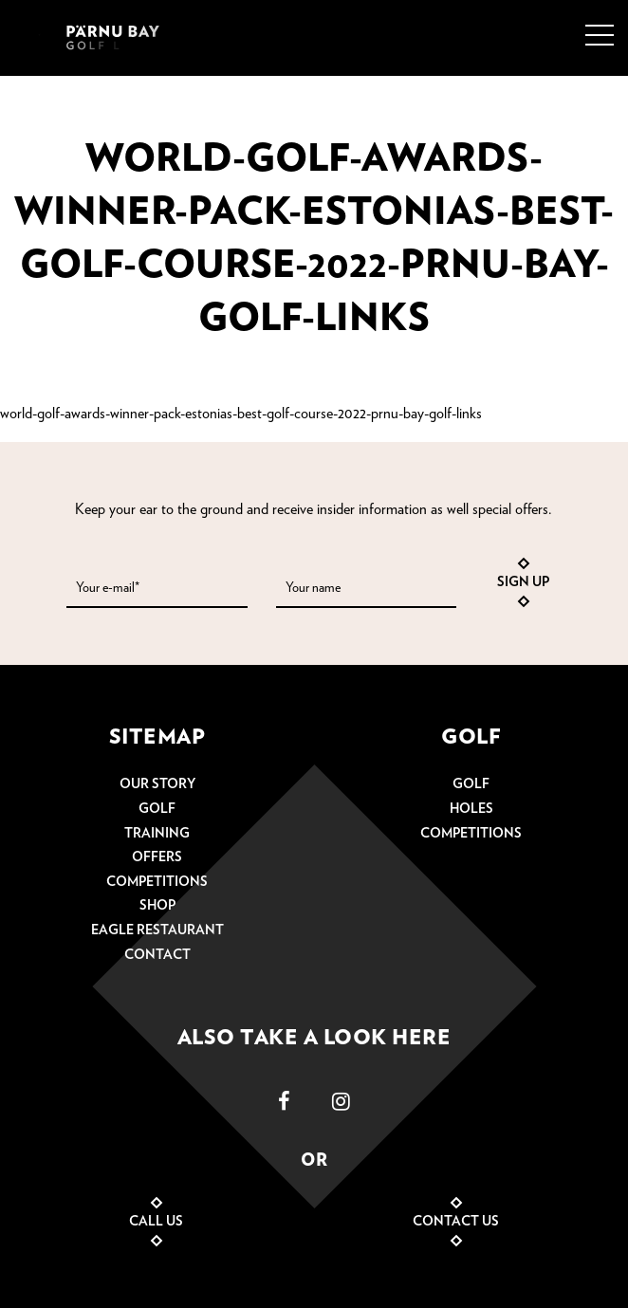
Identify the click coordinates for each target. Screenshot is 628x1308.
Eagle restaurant (157, 930)
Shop (157, 905)
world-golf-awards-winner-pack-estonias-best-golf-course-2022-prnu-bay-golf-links (241, 413)
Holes (471, 809)
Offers (157, 857)
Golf (157, 809)
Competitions (157, 882)
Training (157, 833)
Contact (157, 955)
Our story (157, 784)
